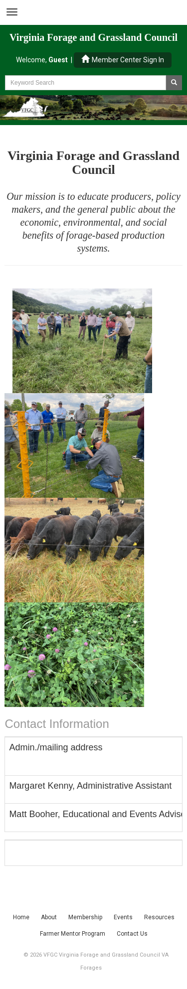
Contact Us (132, 933)
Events (123, 917)
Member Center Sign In (122, 59)
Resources (159, 917)
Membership (85, 917)
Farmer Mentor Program (72, 933)
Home (21, 917)
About (49, 917)
